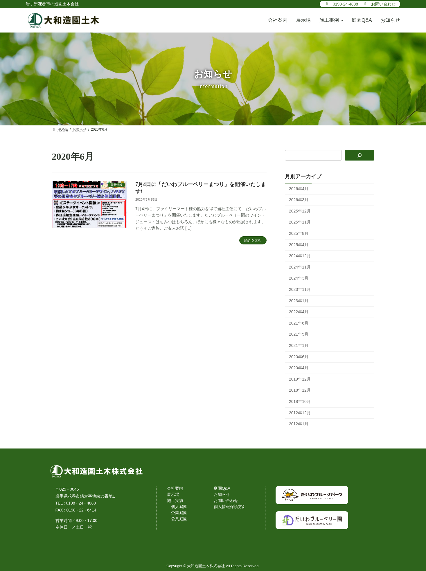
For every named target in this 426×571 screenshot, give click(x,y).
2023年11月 (300, 289)
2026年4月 (298, 188)
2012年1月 (298, 424)
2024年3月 (298, 278)
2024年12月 (300, 255)
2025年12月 (300, 210)
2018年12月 (300, 390)
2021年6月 (298, 322)
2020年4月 (298, 367)
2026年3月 (298, 199)
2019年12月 (300, 379)
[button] (341, 3)
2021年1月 (298, 345)
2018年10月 (300, 401)
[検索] (359, 155)
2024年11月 (300, 266)
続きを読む (253, 240)
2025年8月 (298, 233)
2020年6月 (298, 356)
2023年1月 (298, 300)
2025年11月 (300, 222)
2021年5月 (298, 334)
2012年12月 (300, 412)
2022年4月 (298, 311)
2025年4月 (298, 244)
